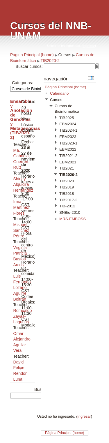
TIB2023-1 (68, 143)
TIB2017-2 (68, 200)
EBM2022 (67, 149)
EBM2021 (67, 162)
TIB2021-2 (68, 155)
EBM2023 (67, 137)
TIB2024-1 (68, 130)
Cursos (64, 54)
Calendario (59, 93)
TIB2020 (66, 181)
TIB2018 (66, 193)
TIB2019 (66, 187)
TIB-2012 (67, 206)
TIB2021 (66, 168)
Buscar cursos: (30, 66)
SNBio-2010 (69, 212)
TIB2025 (66, 118)
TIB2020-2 (50, 60)
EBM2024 (67, 124)
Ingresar (89, 45)
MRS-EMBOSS (72, 219)
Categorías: (22, 82)
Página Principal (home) (32, 54)
